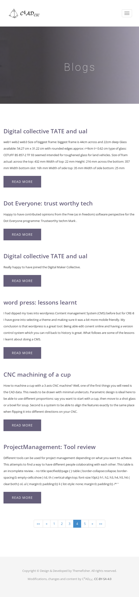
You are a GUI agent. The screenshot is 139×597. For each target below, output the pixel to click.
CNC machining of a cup (37, 374)
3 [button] (69, 523)
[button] (38, 524)
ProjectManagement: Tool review (49, 447)
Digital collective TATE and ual (45, 131)
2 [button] (62, 523)
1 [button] (54, 523)
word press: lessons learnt (40, 302)
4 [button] (77, 523)
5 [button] (85, 523)
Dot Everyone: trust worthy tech (48, 203)
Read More (22, 181)
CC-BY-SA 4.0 (102, 579)
